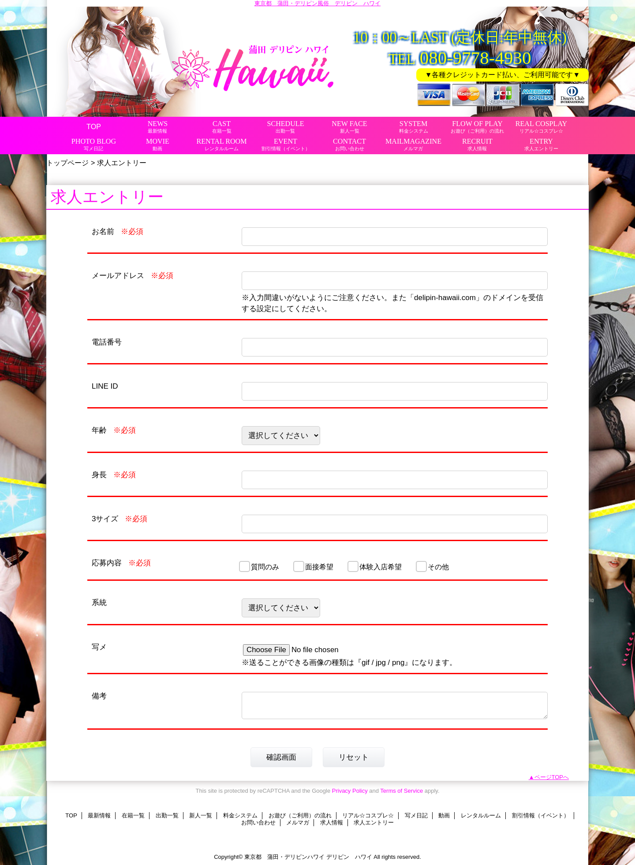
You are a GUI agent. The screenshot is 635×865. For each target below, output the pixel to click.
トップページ (67, 163)
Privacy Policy (350, 790)
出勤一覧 (167, 815)
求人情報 (331, 822)
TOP (93, 126)
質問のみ (265, 567)
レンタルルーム (481, 815)
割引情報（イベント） (540, 815)
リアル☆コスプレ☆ (368, 815)
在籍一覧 (133, 815)
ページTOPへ (551, 777)
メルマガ (297, 822)
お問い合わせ (258, 822)
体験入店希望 (380, 567)
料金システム (240, 815)
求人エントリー (374, 822)
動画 (444, 815)
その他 (438, 567)
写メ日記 (416, 815)
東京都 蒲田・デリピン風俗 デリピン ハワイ (317, 3)
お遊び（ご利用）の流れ (300, 815)
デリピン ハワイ (349, 857)
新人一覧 (200, 815)
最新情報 (99, 815)
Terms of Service (401, 790)
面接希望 (319, 567)
